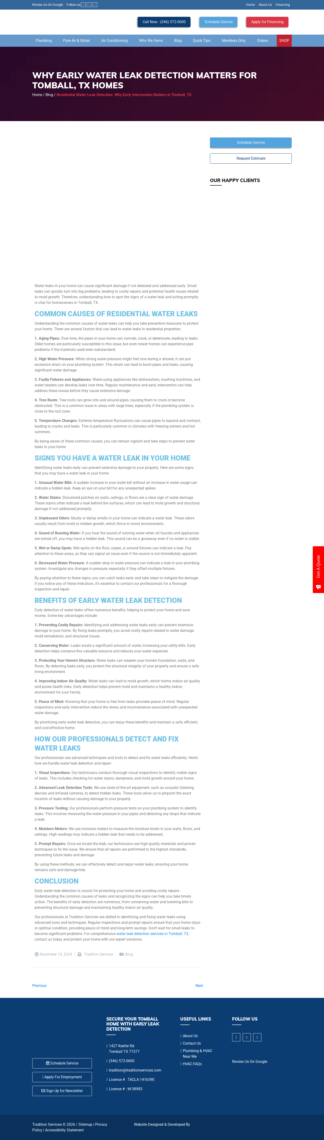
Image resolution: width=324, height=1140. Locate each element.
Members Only (234, 40)
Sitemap (85, 1124)
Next (199, 985)
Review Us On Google (47, 5)
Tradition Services (98, 954)
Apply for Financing (267, 22)
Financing (283, 5)
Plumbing (44, 40)
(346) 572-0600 (121, 1061)
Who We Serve (151, 40)
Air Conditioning (114, 40)
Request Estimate (251, 158)
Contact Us (192, 1043)
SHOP (284, 40)
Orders (262, 40)
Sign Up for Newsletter (62, 1091)
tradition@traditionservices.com (135, 1070)
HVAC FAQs (192, 1064)
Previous (39, 985)
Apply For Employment (62, 1077)
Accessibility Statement (64, 1130)
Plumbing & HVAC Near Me (197, 1054)
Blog (178, 40)
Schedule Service (219, 22)
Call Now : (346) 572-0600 (164, 22)
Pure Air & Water (76, 40)
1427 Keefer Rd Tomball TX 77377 (124, 1049)
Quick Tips (201, 40)
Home (250, 5)
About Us (265, 5)
